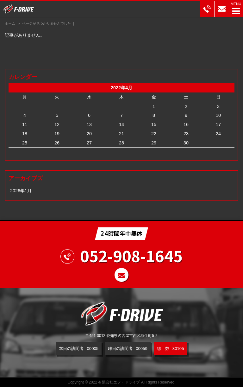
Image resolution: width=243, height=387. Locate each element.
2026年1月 (21, 190)
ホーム (10, 23)
